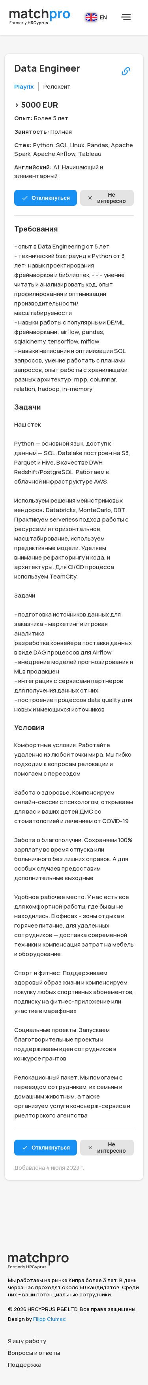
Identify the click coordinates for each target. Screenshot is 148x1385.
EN (96, 17)
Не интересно (106, 198)
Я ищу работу (27, 1341)
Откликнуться (45, 197)
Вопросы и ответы (34, 1353)
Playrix (24, 86)
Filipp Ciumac (49, 1318)
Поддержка (24, 1364)
